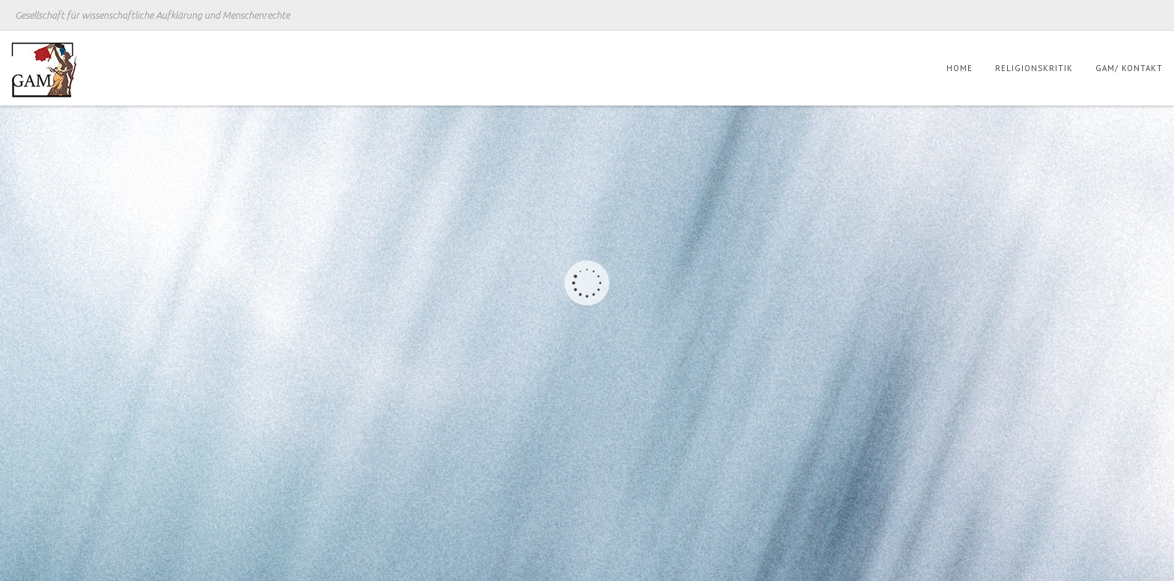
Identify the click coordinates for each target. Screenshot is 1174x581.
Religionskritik (1034, 68)
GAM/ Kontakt (1129, 68)
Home (959, 68)
